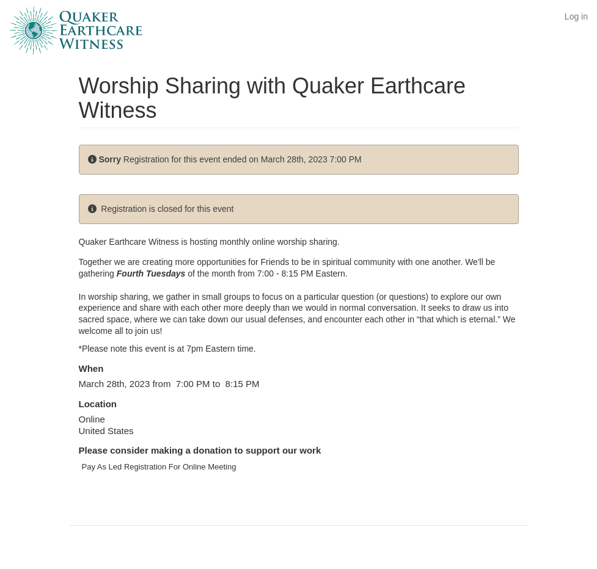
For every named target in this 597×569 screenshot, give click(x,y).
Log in (576, 16)
